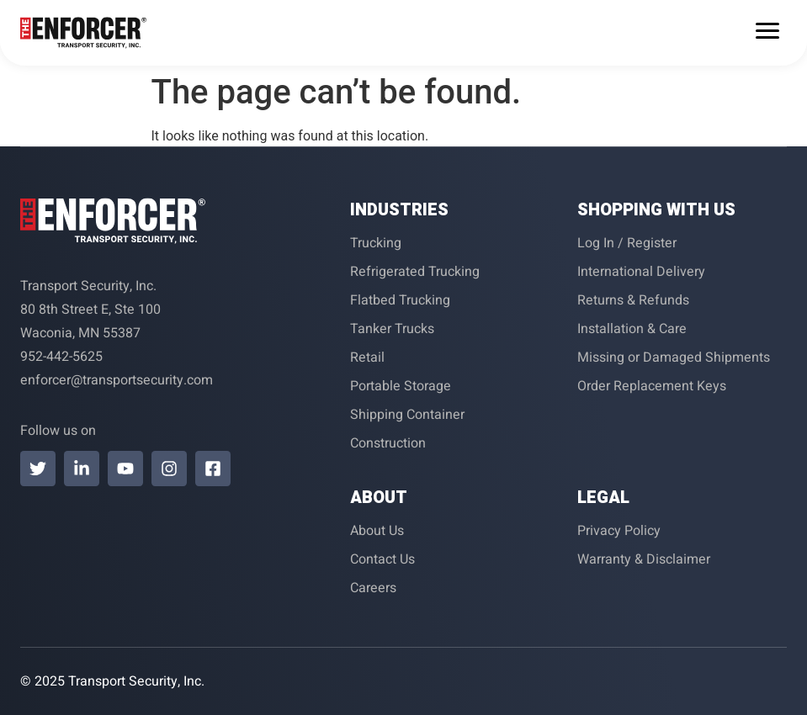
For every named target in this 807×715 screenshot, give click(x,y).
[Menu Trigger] (768, 31)
